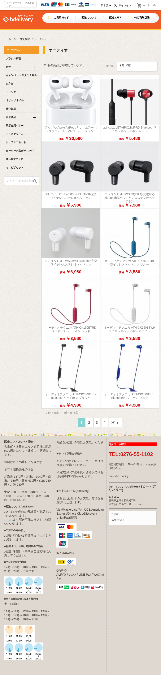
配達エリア (115, 17)
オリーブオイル (14, 100)
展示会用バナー (14, 125)
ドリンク (11, 92)
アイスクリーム (14, 134)
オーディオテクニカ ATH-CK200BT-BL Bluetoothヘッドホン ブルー (129, 396)
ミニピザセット (14, 167)
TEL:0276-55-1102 (131, 454)
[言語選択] (107, 5)
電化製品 (11, 108)
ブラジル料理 (13, 58)
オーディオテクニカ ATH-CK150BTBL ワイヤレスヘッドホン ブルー (130, 262)
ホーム (15, 50)
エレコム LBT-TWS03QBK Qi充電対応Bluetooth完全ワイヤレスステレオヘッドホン (129, 197)
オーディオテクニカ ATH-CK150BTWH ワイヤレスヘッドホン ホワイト (129, 329)
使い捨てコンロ (14, 159)
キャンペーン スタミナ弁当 (21, 75)
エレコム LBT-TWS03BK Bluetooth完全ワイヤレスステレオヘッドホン (71, 195)
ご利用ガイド (61, 17)
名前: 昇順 (137, 66)
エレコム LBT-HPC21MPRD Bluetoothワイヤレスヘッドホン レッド (129, 129)
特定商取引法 (141, 17)
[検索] (21, 181)
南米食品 (11, 117)
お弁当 (9, 83)
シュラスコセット (16, 142)
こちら (8, 519)
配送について (89, 17)
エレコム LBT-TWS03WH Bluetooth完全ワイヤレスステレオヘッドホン (70, 262)
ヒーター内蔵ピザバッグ (20, 150)
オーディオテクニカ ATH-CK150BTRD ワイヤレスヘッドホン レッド (70, 329)
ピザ (8, 66)
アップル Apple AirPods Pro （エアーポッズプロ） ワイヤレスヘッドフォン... (71, 129)
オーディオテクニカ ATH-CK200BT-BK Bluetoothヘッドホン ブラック (70, 396)
